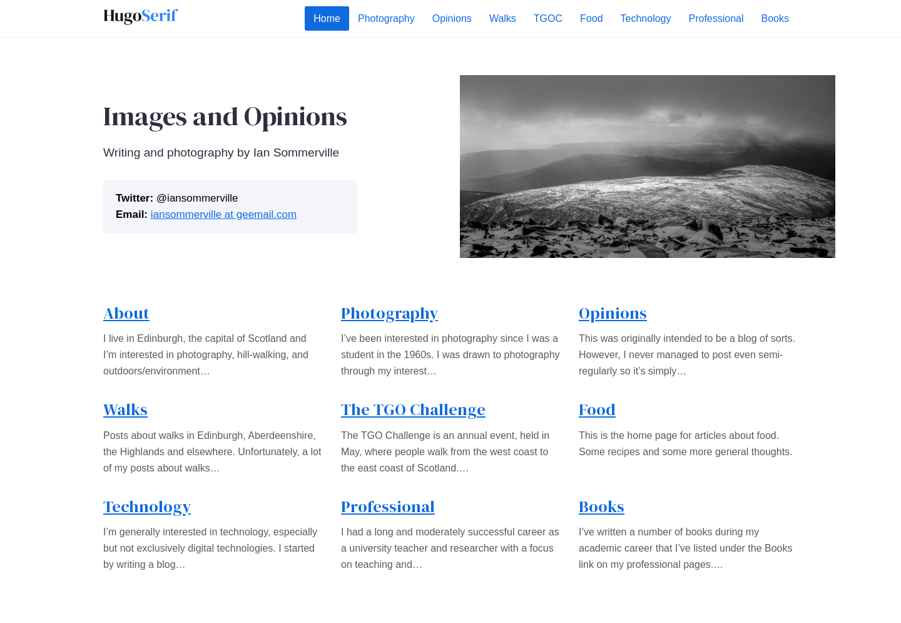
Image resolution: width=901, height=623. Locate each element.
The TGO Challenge (413, 409)
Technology (147, 506)
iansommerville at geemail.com (224, 214)
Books (601, 506)
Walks (125, 409)
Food (597, 409)
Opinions (613, 313)
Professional (388, 506)
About (126, 313)
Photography (389, 313)
